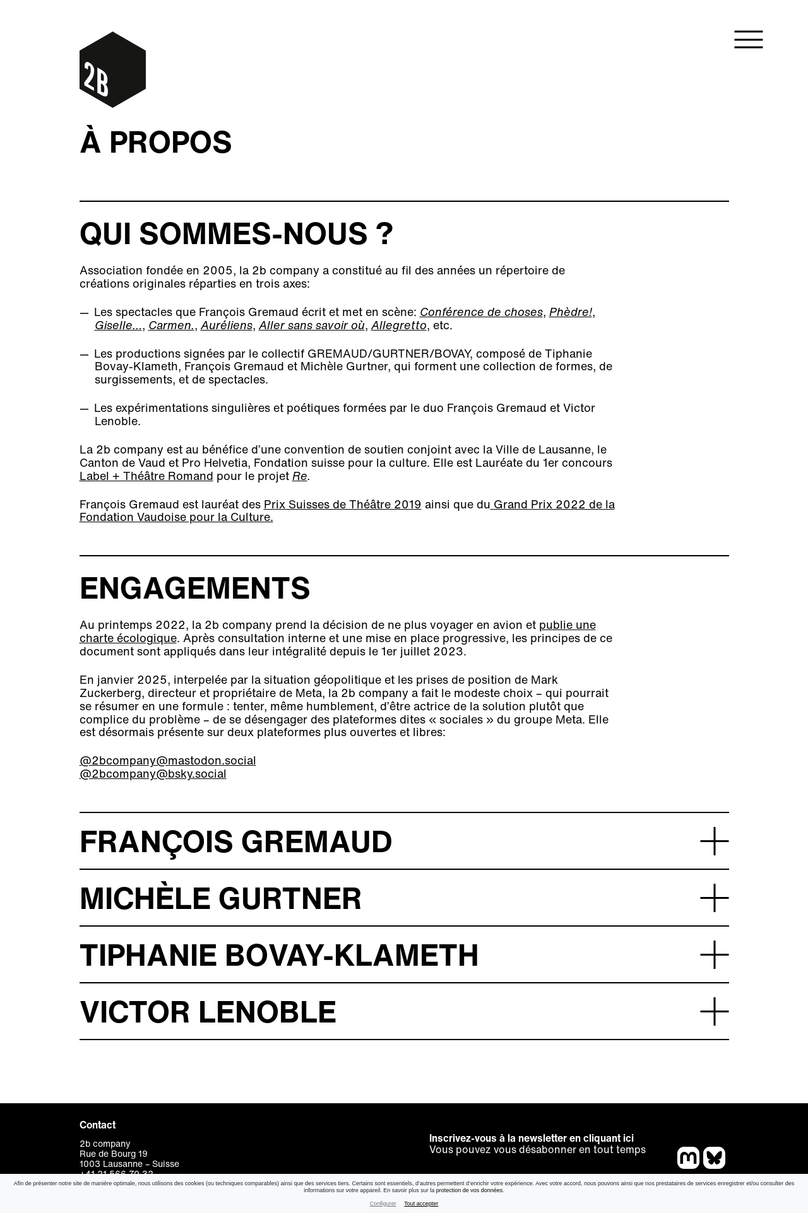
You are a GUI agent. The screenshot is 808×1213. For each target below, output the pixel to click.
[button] (404, 840)
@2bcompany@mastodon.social (168, 760)
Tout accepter (421, 1203)
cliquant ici (608, 1138)
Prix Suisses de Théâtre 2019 (343, 504)
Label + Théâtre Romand (146, 475)
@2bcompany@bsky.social (153, 773)
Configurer (383, 1203)
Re (299, 475)
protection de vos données (469, 1190)
